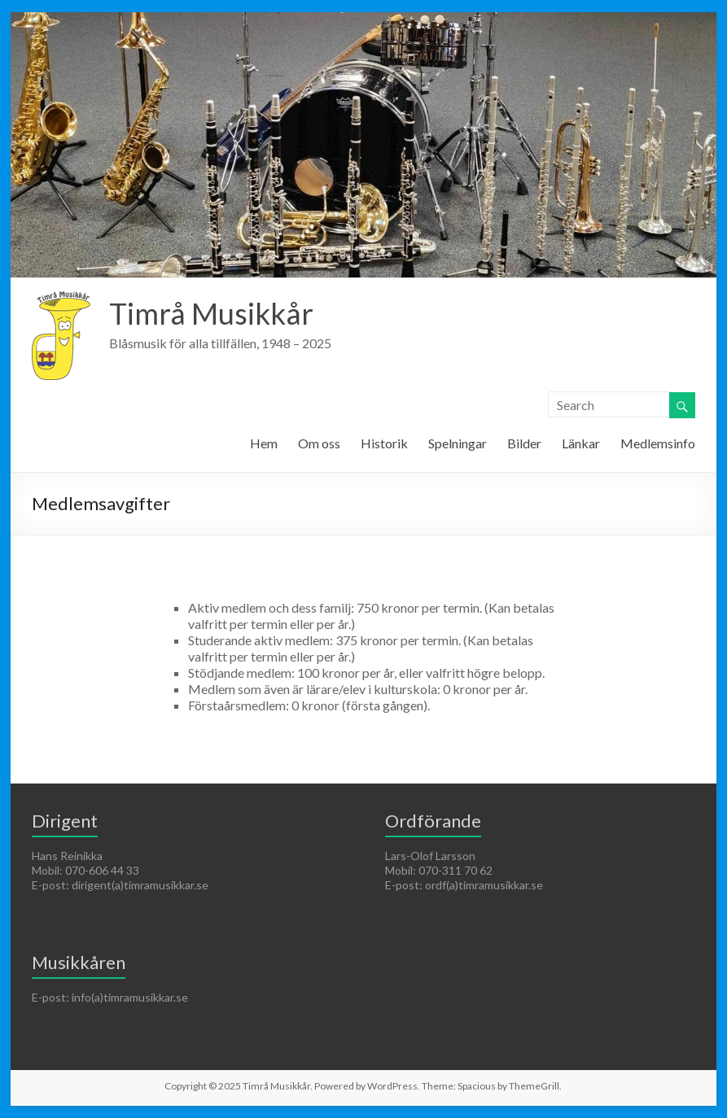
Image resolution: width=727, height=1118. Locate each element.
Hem (264, 443)
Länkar (581, 443)
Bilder (524, 443)
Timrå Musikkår (211, 313)
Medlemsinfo (657, 443)
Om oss (319, 443)
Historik (384, 443)
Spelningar (457, 443)
